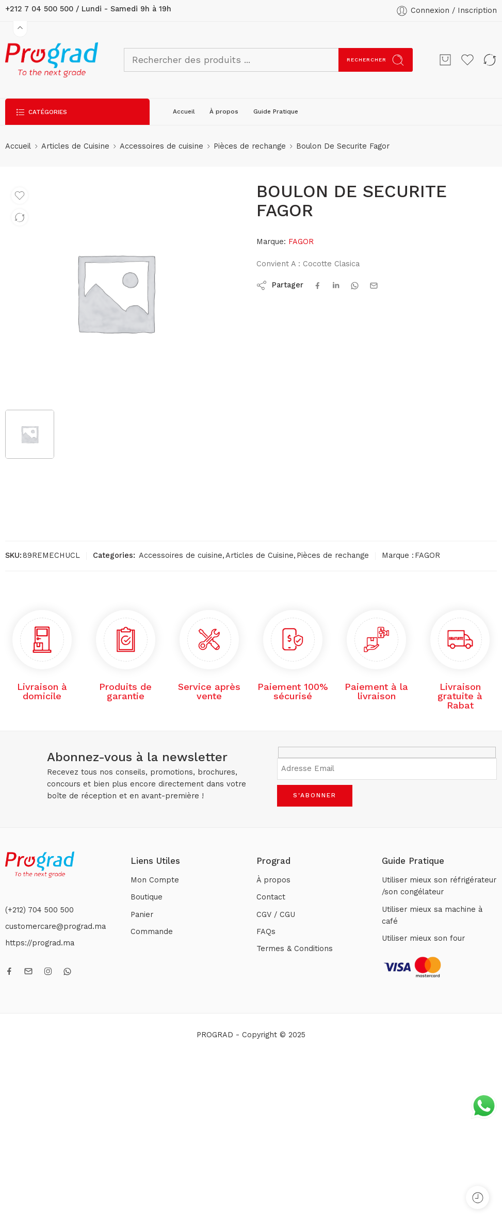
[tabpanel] (115, 295)
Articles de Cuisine (75, 146)
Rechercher (375, 60)
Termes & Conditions (294, 948)
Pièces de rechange (250, 146)
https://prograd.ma (39, 943)
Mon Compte (155, 880)
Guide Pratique (275, 111)
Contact (270, 897)
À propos (223, 111)
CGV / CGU (275, 914)
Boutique (147, 897)
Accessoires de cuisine (161, 146)
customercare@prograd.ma (55, 926)
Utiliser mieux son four (423, 938)
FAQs (266, 931)
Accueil (184, 111)
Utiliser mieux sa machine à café (432, 915)
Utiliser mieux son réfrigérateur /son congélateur (439, 886)
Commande (152, 931)
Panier (142, 914)
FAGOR (301, 241)
